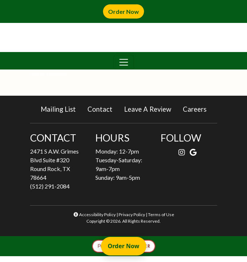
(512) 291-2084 (50, 186)
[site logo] (123, 37)
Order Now (126, 11)
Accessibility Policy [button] (94, 214)
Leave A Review (150, 108)
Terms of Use (161, 214)
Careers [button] (197, 108)
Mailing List (58, 109)
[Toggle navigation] (124, 62)
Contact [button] (102, 108)
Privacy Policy (132, 214)
